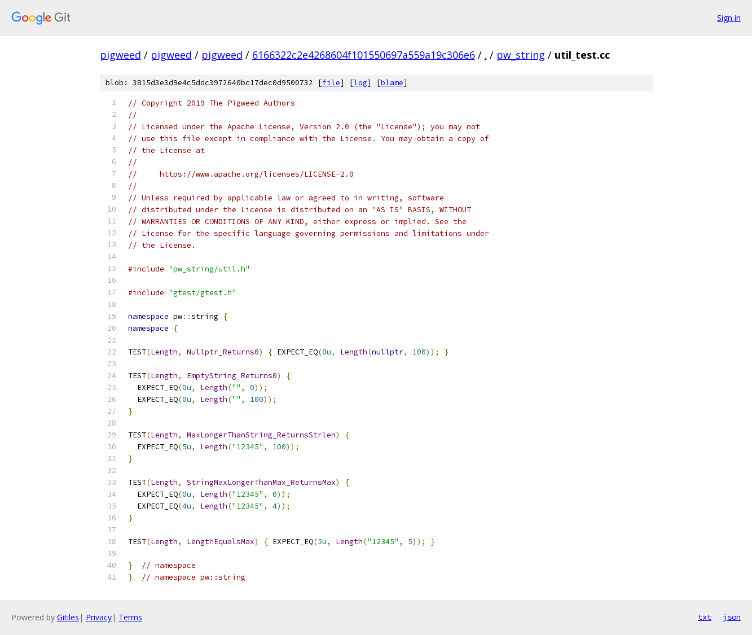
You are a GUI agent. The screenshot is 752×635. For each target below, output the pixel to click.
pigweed (120, 55)
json (732, 617)
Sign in (729, 17)
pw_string (520, 55)
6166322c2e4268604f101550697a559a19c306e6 (363, 55)
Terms (130, 617)
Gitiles (68, 617)
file (331, 82)
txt (704, 617)
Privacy (99, 617)
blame (392, 82)
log (360, 82)
